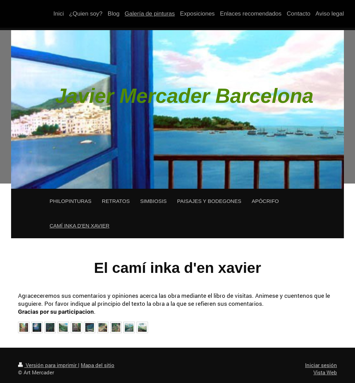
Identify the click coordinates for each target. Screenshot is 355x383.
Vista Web (325, 372)
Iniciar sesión (321, 365)
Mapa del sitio (97, 365)
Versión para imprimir (48, 365)
